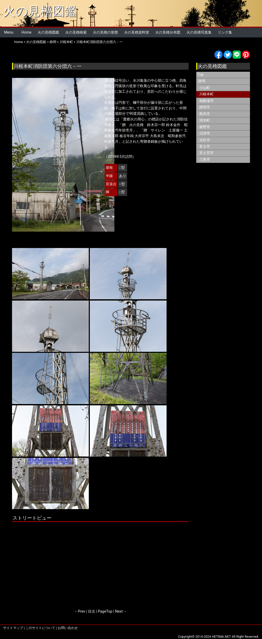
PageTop (105, 611)
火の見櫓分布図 (167, 32)
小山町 (204, 88)
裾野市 (204, 127)
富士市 (204, 146)
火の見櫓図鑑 (40, 11)
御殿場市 (206, 101)
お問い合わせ (68, 628)
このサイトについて (40, 628)
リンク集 (225, 32)
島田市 (204, 114)
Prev (81, 611)
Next (119, 611)
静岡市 (204, 107)
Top (200, 75)
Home (26, 32)
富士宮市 (206, 153)
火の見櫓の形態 (105, 32)
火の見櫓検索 (76, 32)
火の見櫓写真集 (199, 32)
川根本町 (66, 42)
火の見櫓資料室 (136, 32)
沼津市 (204, 133)
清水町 (204, 120)
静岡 (53, 42)
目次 (91, 611)
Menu (8, 32)
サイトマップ (13, 628)
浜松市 (204, 140)
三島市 (204, 159)
